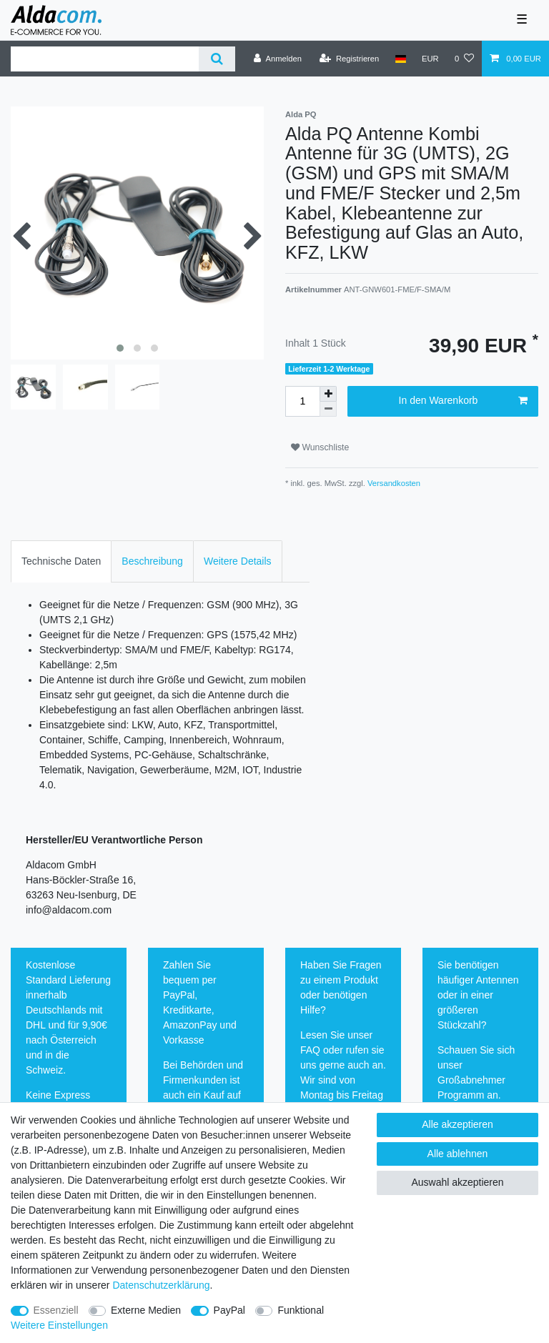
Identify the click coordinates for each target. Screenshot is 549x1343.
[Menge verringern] (328, 409)
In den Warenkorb (463, 401)
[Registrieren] (349, 58)
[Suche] (217, 58)
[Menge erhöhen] (328, 394)
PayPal (229, 1310)
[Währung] (430, 58)
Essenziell (56, 1310)
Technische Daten (61, 561)
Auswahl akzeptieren (457, 1182)
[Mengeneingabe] (302, 401)
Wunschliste (320, 447)
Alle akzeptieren (457, 1124)
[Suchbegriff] (105, 58)
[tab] (61, 561)
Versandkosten (392, 483)
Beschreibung (152, 561)
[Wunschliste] (464, 58)
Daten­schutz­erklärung (160, 1285)
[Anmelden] (278, 58)
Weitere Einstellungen (59, 1325)
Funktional (300, 1310)
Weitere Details (238, 561)
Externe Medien (146, 1310)
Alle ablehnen (457, 1153)
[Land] (400, 58)
